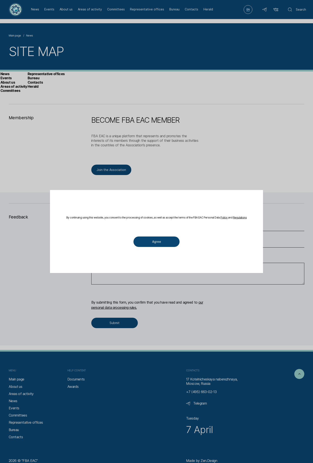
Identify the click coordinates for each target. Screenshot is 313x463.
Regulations (169, 219)
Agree (156, 244)
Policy (149, 219)
